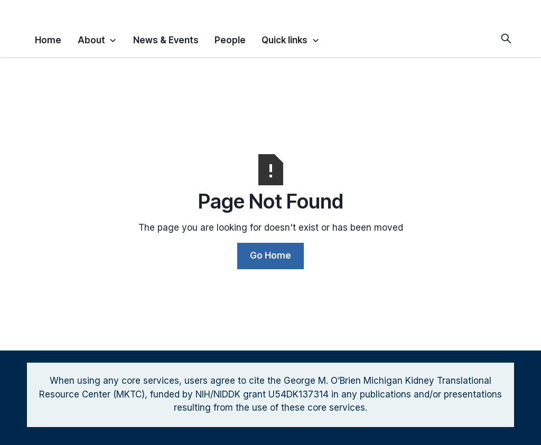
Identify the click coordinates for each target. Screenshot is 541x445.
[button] (97, 38)
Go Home (270, 255)
